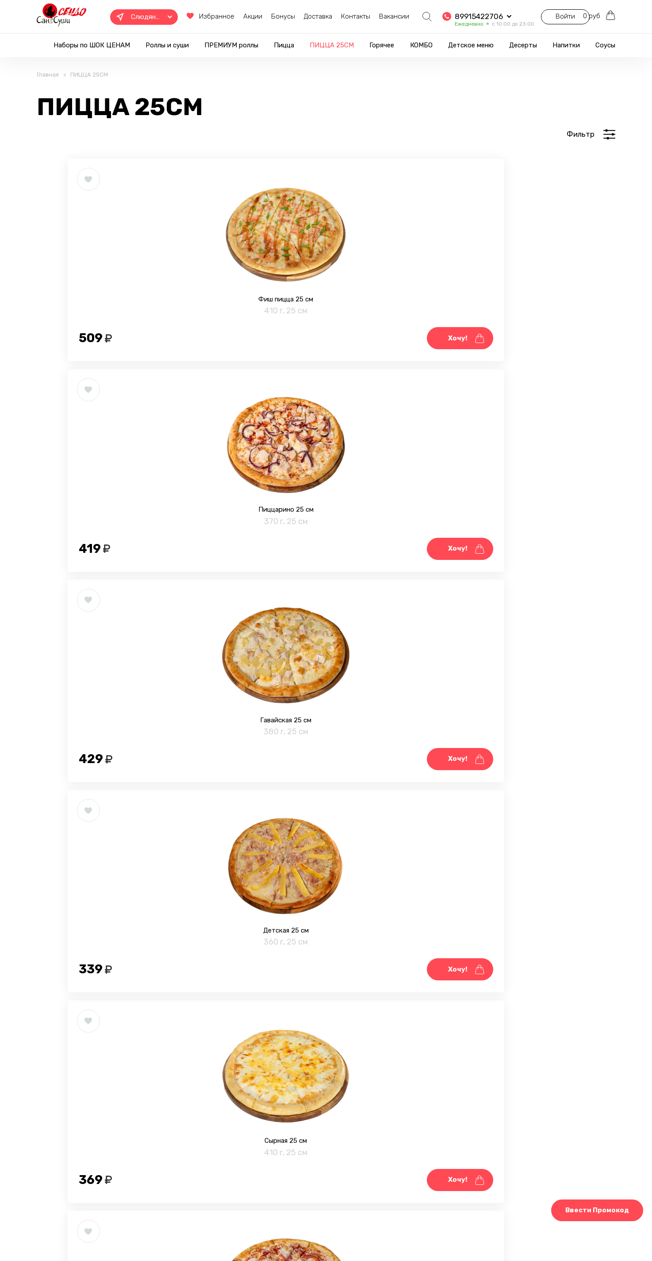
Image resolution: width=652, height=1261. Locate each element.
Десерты (523, 45)
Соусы (605, 45)
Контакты (331, 16)
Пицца (284, 45)
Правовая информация (200, 1231)
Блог (313, 1231)
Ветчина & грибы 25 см (326, 821)
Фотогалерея (271, 1231)
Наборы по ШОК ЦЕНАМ (92, 45)
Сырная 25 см (325, 583)
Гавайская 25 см (498, 344)
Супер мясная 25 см (153, 1060)
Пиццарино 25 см (325, 344)
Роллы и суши (167, 45)
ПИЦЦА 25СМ (332, 45)
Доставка (294, 16)
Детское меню (471, 45)
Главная (48, 87)
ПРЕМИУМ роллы (231, 45)
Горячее (381, 45)
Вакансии (370, 16)
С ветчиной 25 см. (153, 821)
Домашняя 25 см (498, 583)
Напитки (566, 45)
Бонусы (259, 16)
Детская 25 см (153, 583)
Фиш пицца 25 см (154, 344)
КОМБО (421, 45)
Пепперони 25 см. (497, 821)
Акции (228, 16)
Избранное (180, 17)
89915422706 (454, 13)
